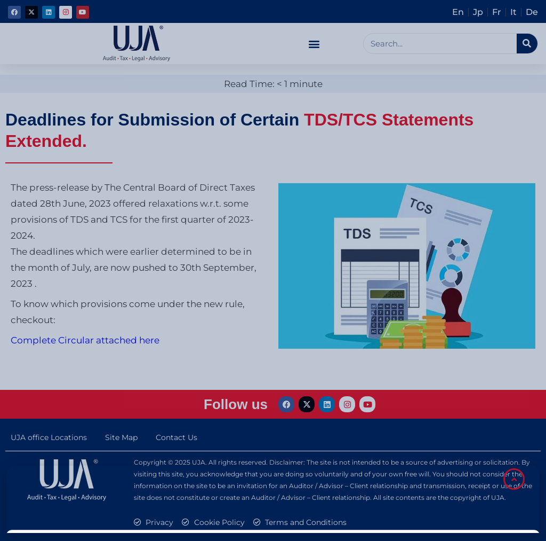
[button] (314, 43)
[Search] (527, 43)
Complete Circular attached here (85, 340)
